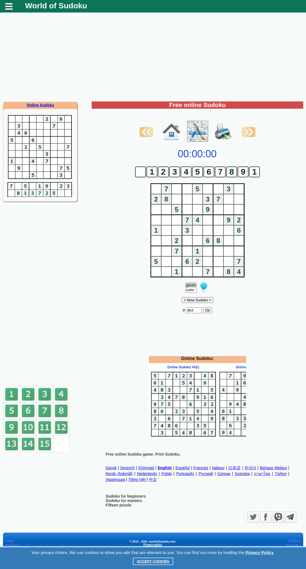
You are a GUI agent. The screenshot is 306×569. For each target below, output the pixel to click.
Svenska (242, 473)
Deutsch (127, 468)
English (165, 468)
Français (200, 468)
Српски (223, 473)
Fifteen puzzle (118, 505)
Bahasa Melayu (273, 468)
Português (185, 473)
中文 (153, 479)
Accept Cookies (153, 561)
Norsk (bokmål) (119, 473)
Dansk (111, 468)
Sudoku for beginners (126, 496)
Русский (205, 473)
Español (182, 468)
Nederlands (147, 473)
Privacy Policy (259, 552)
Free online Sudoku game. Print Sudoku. (143, 454)
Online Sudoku (40, 105)
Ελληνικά (146, 468)
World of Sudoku (56, 5)
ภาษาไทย (262, 473)
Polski (166, 473)
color (191, 290)
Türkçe (281, 473)
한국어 (250, 468)
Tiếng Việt (137, 479)
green (191, 285)
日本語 (234, 468)
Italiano (218, 468)
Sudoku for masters (124, 500)
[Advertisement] (153, 57)
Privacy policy (152, 544)
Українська (115, 479)
